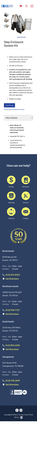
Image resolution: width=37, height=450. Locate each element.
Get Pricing (9, 105)
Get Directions (12, 279)
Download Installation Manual (14, 109)
